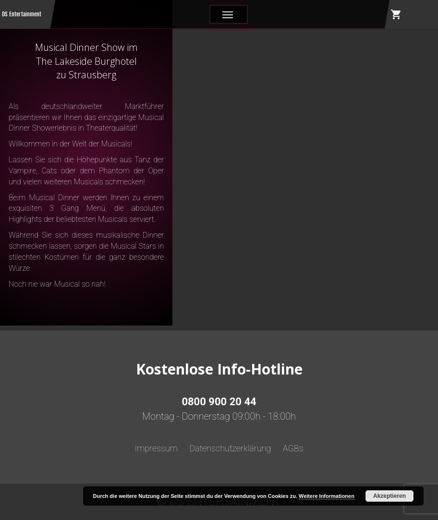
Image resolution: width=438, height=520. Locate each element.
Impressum (156, 448)
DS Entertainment (21, 14)
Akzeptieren (389, 496)
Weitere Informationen (326, 496)
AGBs (293, 448)
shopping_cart (396, 14)
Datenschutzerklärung (230, 448)
